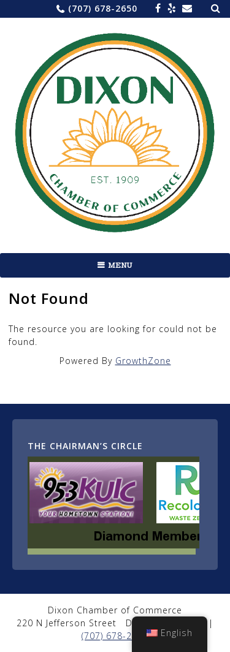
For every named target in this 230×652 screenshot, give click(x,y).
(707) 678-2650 (102, 8)
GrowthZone (143, 360)
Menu (120, 265)
